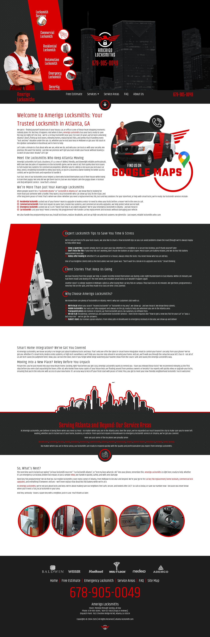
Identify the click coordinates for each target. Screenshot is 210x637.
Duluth (67, 442)
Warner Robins (139, 442)
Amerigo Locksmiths (71, 132)
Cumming (53, 442)
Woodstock (150, 442)
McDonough (121, 442)
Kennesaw (84, 442)
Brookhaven (43, 442)
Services (93, 94)
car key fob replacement (156, 479)
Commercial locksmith (29, 204)
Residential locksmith (29, 202)
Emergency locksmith (29, 207)
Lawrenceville (95, 442)
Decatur (61, 442)
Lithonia (104, 442)
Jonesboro (75, 442)
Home (54, 581)
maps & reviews (120, 611)
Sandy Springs (168, 442)
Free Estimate (74, 94)
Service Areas (111, 94)
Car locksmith (25, 210)
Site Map (153, 581)
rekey (73, 475)
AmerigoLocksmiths (26, 96)
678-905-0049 (105, 63)
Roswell (159, 442)
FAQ (126, 94)
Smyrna (129, 442)
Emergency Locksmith (99, 581)
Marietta (112, 442)
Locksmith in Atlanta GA (67, 191)
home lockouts (172, 479)
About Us (138, 94)
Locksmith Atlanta (47, 191)
